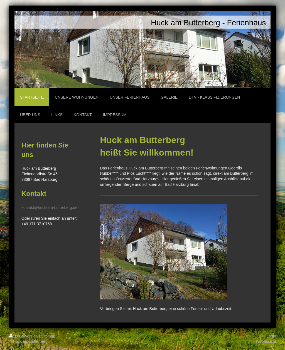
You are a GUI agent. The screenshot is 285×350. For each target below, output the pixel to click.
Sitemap (48, 336)
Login (271, 336)
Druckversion (24, 336)
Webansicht (266, 341)
